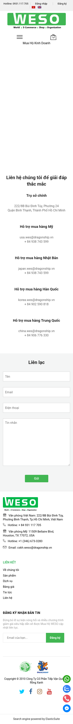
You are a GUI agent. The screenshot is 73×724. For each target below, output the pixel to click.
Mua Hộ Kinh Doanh (36, 43)
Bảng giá (8, 586)
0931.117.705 (20, 3)
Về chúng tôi (11, 570)
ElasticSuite (53, 718)
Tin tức (7, 592)
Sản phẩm (9, 575)
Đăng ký (62, 3)
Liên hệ (7, 598)
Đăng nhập (41, 3)
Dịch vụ (7, 581)
